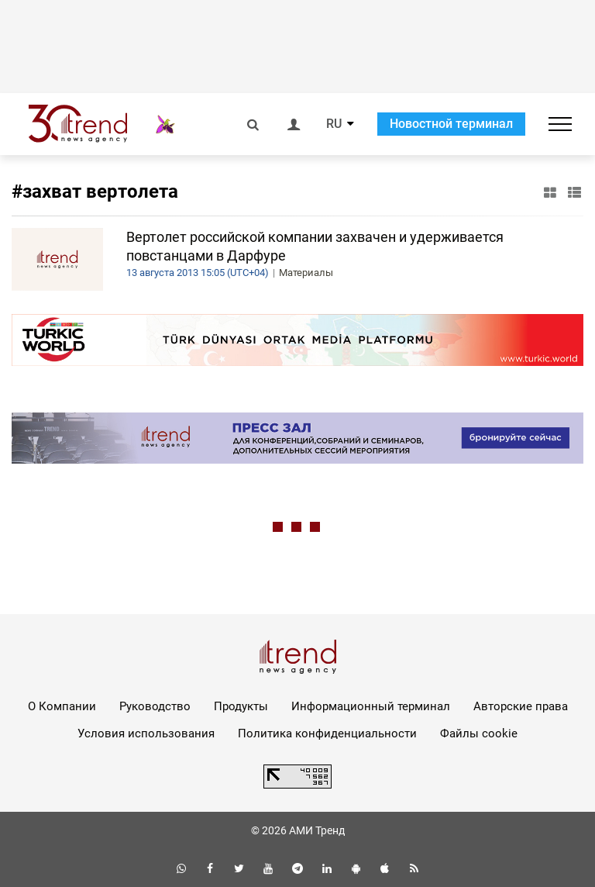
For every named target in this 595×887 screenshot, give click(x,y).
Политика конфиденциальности (327, 733)
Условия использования (146, 733)
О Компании (62, 706)
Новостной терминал (451, 123)
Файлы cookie (479, 733)
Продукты (241, 706)
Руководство (155, 706)
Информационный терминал (370, 706)
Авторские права (520, 706)
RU (334, 124)
